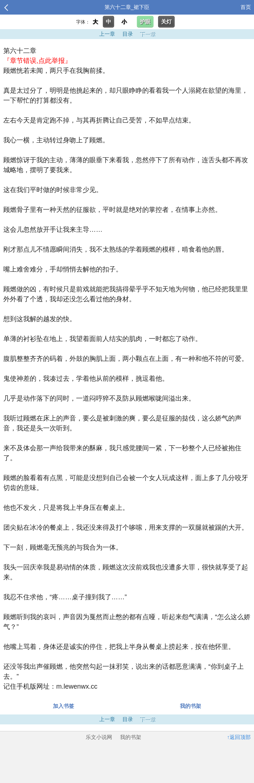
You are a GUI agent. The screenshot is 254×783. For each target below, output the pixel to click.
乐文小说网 (99, 737)
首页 (245, 7)
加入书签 (63, 706)
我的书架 (190, 706)
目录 (127, 34)
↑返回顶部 (239, 737)
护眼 (145, 21)
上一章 (107, 34)
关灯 (166, 21)
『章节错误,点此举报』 (37, 60)
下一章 (147, 34)
